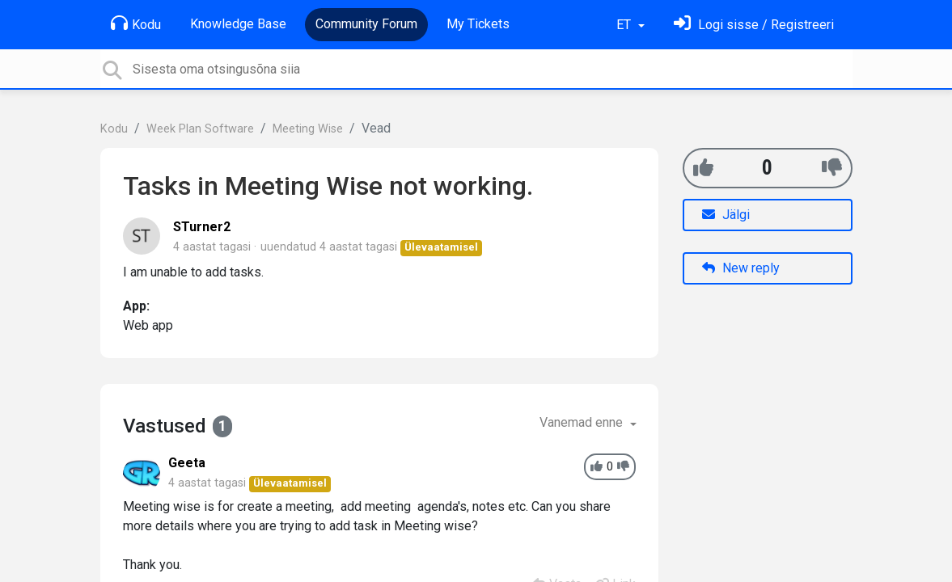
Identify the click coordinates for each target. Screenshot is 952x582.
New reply (741, 268)
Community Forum (366, 24)
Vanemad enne (582, 422)
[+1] (703, 167)
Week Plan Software (200, 129)
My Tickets (478, 24)
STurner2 (202, 226)
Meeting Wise (308, 129)
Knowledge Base (238, 24)
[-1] (832, 167)
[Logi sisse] (753, 24)
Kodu (136, 23)
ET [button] (625, 24)
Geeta (186, 462)
